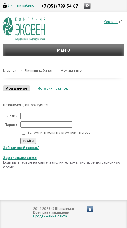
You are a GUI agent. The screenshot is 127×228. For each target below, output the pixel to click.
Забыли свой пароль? (21, 148)
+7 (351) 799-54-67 (60, 6)
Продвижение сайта (50, 216)
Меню (63, 50)
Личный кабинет (38, 70)
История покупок (52, 88)
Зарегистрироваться (20, 158)
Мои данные (71, 70)
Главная (10, 70)
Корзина (111, 22)
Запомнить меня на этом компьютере (58, 133)
